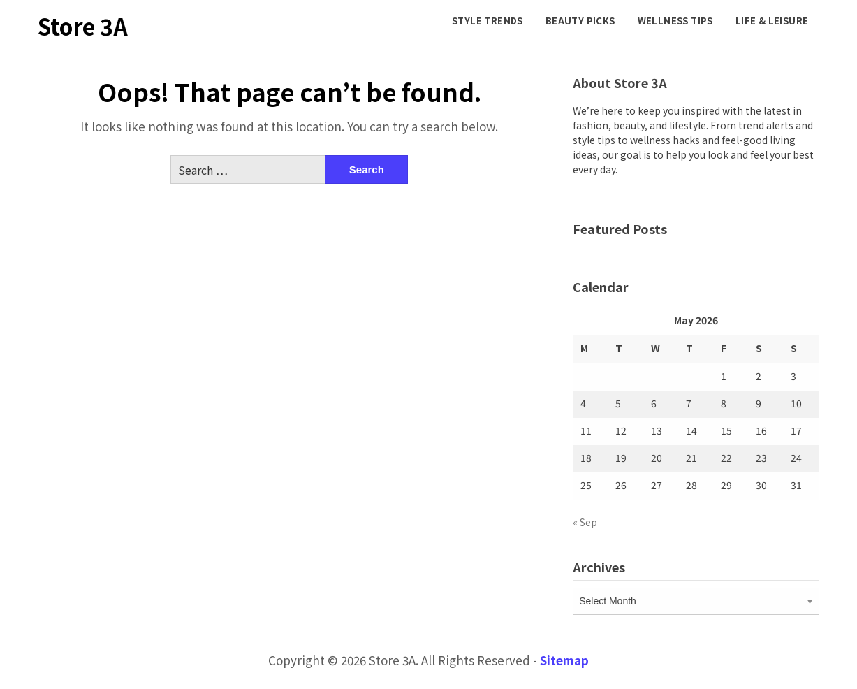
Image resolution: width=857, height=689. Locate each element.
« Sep (585, 522)
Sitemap (564, 660)
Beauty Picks (580, 20)
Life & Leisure (772, 20)
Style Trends (487, 20)
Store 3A (83, 26)
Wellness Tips (675, 20)
